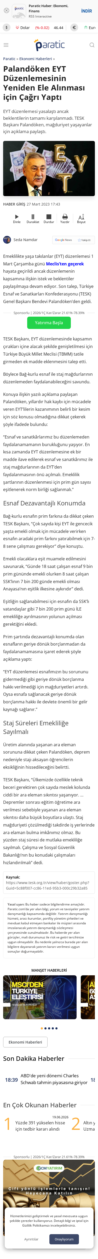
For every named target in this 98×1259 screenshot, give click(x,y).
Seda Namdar (26, 239)
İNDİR (86, 11)
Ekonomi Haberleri (35, 58)
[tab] (42, 1028)
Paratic (9, 58)
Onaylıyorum (64, 1239)
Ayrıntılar (31, 1239)
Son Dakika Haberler (33, 1058)
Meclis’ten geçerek (65, 264)
